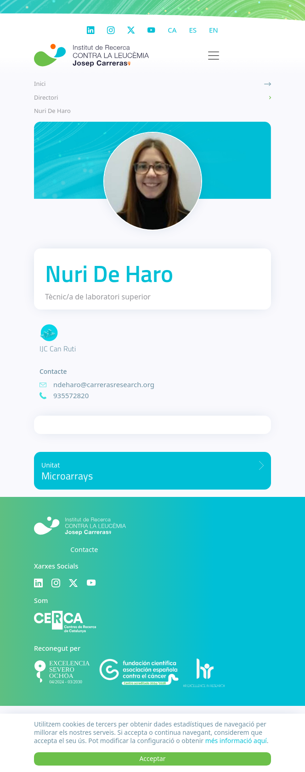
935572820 (71, 395)
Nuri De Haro (52, 111)
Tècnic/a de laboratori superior (98, 297)
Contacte (84, 549)
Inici (39, 83)
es (193, 29)
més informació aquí (236, 740)
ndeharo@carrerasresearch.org (103, 384)
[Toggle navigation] (213, 55)
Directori (46, 97)
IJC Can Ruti (58, 348)
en (213, 29)
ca (172, 29)
